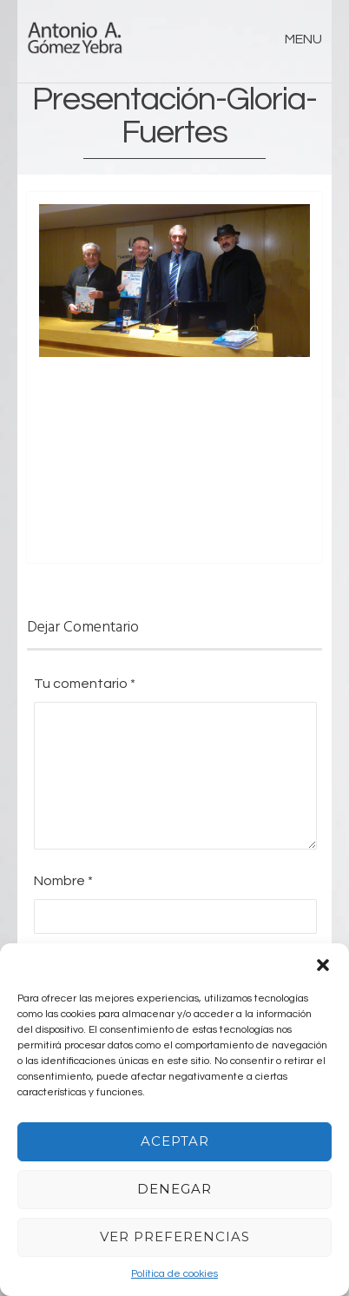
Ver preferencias (175, 1236)
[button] (323, 965)
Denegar (174, 1188)
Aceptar (175, 1141)
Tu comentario (84, 684)
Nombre (63, 881)
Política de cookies (174, 1273)
